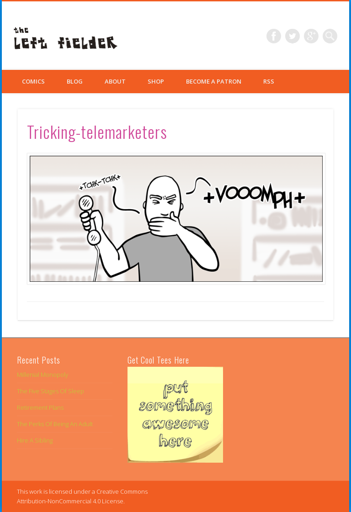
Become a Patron (213, 81)
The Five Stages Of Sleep (50, 391)
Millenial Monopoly (42, 374)
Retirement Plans (40, 407)
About (115, 81)
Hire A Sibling (35, 440)
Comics (33, 81)
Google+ (311, 36)
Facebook (273, 36)
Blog (75, 81)
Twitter (292, 36)
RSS (268, 81)
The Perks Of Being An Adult (55, 424)
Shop (156, 81)
